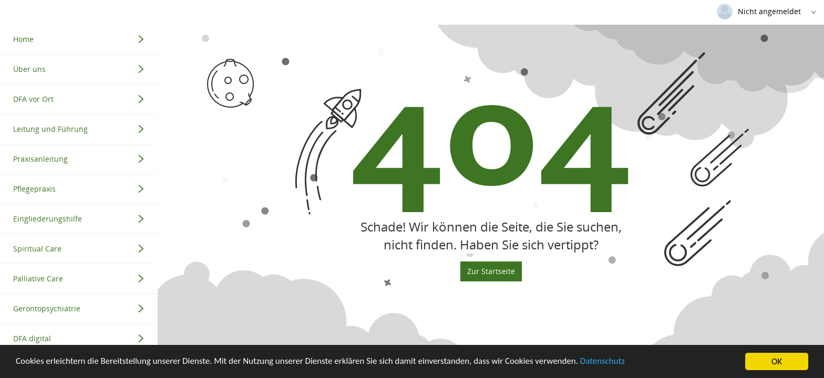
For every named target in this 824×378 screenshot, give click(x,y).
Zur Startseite (491, 297)
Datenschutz (604, 362)
